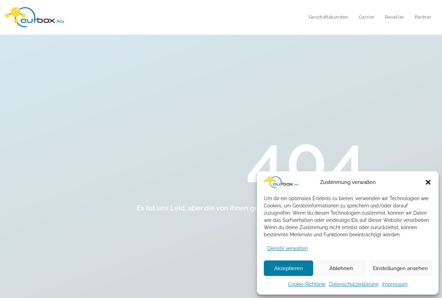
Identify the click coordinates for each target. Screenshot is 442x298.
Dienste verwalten (287, 248)
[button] (428, 182)
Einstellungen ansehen (400, 268)
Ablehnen (341, 268)
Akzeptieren (288, 268)
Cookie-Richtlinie (307, 284)
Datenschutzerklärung (354, 284)
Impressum (394, 284)
